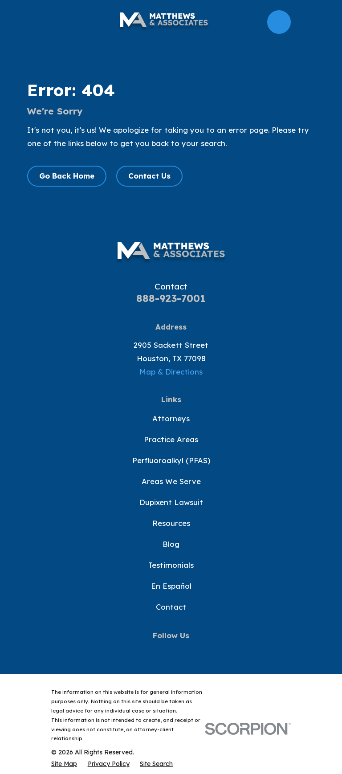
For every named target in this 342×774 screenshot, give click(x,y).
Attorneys (171, 418)
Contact (171, 606)
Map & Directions (171, 371)
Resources (171, 523)
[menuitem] (64, 764)
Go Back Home (66, 175)
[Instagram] (191, 652)
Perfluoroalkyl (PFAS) (171, 460)
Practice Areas (171, 439)
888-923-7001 (171, 298)
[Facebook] (131, 652)
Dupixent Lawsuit (171, 502)
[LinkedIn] (211, 652)
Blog (171, 544)
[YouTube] (171, 652)
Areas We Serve (171, 481)
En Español (171, 586)
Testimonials (171, 565)
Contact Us (149, 175)
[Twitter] (151, 652)
